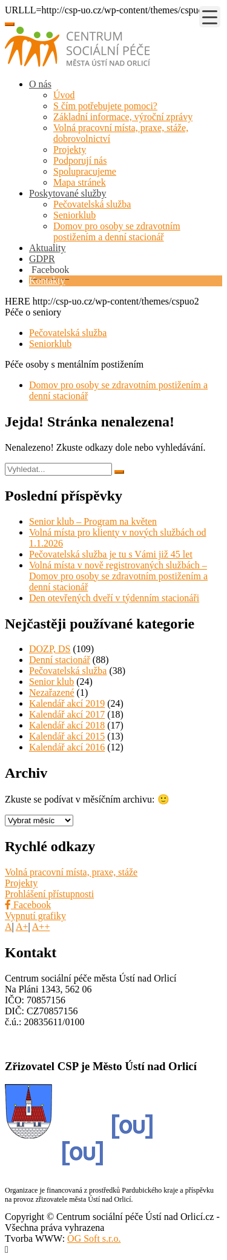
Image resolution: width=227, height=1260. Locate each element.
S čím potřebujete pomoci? (105, 106)
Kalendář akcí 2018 (67, 725)
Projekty (69, 149)
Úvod (64, 95)
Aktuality (47, 248)
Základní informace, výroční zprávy (122, 117)
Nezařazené (51, 692)
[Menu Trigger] (209, 16)
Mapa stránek (79, 182)
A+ (22, 926)
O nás (40, 84)
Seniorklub (74, 215)
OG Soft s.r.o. (93, 1238)
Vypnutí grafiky (35, 916)
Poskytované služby (68, 193)
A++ (41, 926)
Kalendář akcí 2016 (67, 747)
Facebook (28, 905)
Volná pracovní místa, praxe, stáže (71, 872)
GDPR (42, 259)
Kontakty (47, 280)
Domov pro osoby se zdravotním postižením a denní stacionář (116, 231)
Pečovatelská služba (92, 204)
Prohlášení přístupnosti (49, 894)
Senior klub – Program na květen (93, 521)
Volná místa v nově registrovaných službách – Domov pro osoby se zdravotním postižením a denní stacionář (118, 576)
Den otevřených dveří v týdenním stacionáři (114, 598)
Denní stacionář (59, 660)
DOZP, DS (49, 649)
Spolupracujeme (84, 171)
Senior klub (51, 681)
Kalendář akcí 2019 (67, 703)
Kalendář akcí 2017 (67, 714)
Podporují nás (80, 160)
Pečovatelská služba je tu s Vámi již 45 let (110, 554)
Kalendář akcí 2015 (67, 736)
